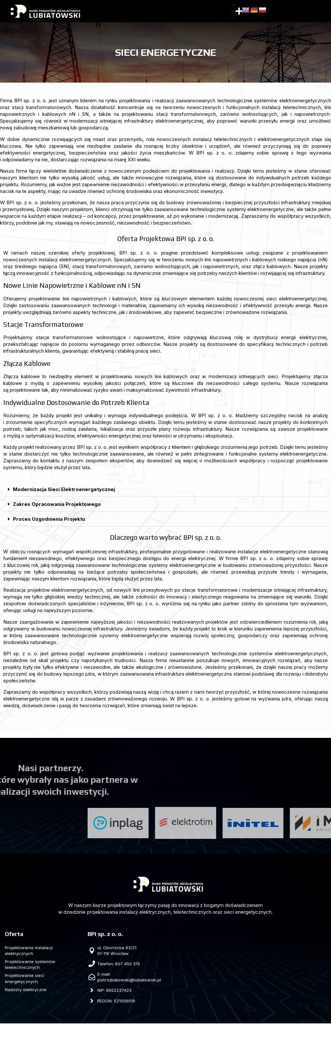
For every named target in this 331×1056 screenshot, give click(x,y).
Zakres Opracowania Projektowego (57, 504)
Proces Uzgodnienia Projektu (49, 519)
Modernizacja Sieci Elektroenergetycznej (64, 489)
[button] (239, 11)
